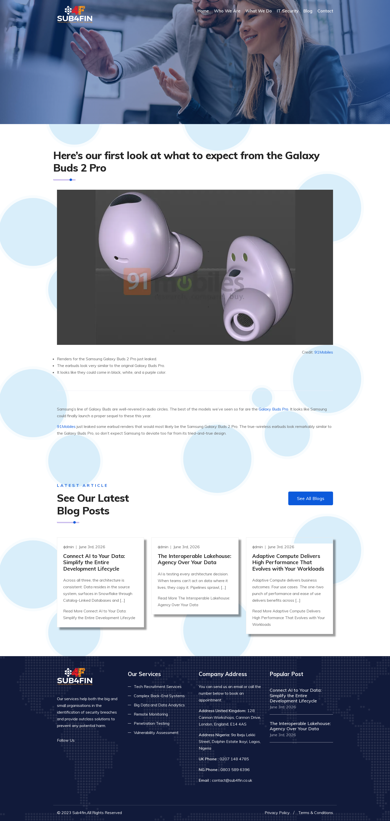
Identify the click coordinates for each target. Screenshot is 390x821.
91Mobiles (323, 352)
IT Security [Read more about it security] (287, 10)
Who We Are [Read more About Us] (227, 10)
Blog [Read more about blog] (307, 10)
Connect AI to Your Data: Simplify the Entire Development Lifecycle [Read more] (94, 562)
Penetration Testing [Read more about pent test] (151, 723)
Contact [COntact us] (325, 10)
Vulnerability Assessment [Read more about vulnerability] (156, 732)
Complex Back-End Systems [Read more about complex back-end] (159, 695)
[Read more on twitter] (89, 740)
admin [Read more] (69, 546)
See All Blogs (310, 498)
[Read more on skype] (104, 740)
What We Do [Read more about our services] (258, 10)
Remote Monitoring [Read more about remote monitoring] (151, 714)
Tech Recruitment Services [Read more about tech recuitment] (158, 686)
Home (203, 10)
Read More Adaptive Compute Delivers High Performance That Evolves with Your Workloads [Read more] (288, 618)
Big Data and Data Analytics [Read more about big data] (159, 704)
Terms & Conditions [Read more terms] (315, 812)
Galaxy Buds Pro (273, 409)
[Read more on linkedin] (97, 740)
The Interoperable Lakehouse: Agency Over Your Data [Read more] (194, 559)
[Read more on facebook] (82, 740)
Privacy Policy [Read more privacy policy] (277, 812)
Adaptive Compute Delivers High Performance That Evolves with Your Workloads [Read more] (288, 562)
